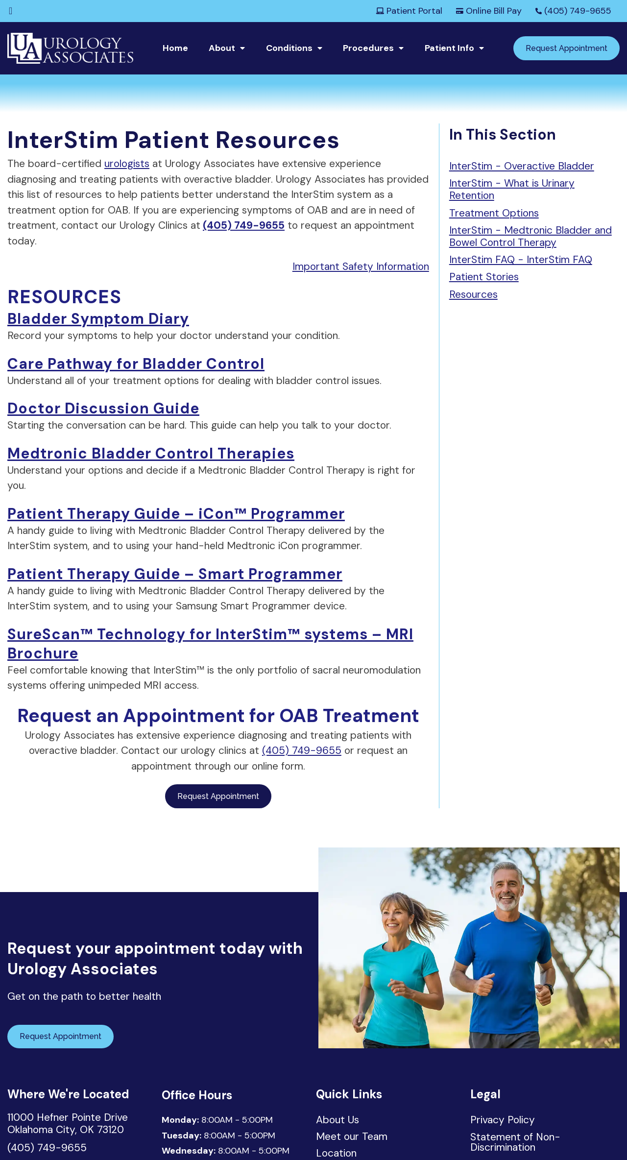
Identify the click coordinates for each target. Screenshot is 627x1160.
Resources (473, 294)
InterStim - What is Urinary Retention (512, 189)
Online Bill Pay (489, 11)
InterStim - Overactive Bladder (521, 166)
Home (175, 48)
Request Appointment (566, 48)
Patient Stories (484, 277)
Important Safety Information (360, 266)
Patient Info (449, 48)
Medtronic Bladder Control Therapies (150, 453)
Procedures (368, 48)
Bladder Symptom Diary (98, 318)
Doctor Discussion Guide (103, 408)
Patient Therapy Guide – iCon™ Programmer (176, 513)
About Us (337, 1121)
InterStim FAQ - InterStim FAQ (520, 259)
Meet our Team (351, 1137)
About (222, 48)
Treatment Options (494, 213)
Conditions (289, 48)
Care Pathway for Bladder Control (136, 363)
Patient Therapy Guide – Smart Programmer (174, 573)
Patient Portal (409, 11)
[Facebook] (10, 10)
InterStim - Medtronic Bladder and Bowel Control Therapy (530, 236)
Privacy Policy (502, 1120)
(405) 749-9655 (573, 11)
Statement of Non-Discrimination (515, 1142)
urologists (126, 163)
